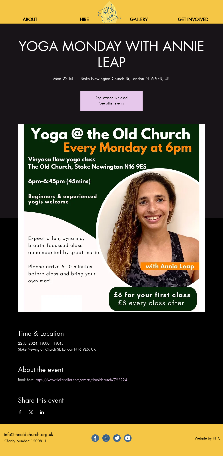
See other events (111, 103)
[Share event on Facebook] (20, 412)
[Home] (109, 12)
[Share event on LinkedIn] (42, 412)
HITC (216, 438)
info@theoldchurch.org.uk (28, 434)
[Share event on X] (31, 412)
